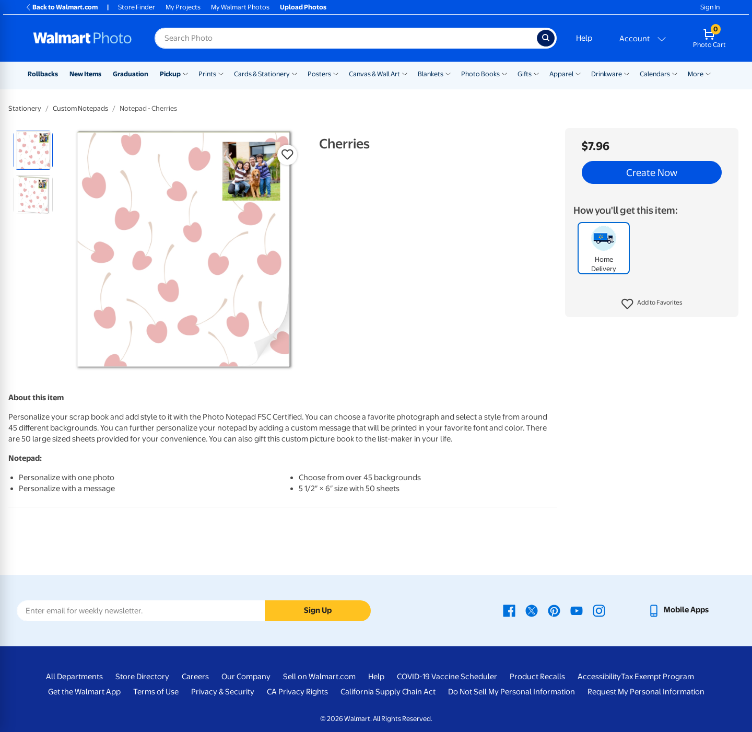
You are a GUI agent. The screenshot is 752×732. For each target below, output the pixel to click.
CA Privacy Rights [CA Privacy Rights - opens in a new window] (297, 691)
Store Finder (136, 7)
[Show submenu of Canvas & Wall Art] (405, 73)
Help (584, 38)
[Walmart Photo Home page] (82, 38)
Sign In (710, 7)
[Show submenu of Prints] (221, 73)
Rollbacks (43, 74)
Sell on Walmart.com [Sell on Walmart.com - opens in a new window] (319, 676)
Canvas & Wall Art (374, 74)
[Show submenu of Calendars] (675, 73)
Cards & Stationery (262, 74)
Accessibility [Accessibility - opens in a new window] (599, 676)
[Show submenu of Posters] (336, 73)
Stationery (24, 108)
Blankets (430, 74)
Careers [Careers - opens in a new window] (195, 676)
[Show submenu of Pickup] (185, 73)
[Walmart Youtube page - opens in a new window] (576, 609)
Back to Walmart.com (61, 7)
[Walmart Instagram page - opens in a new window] (599, 609)
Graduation (130, 74)
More (695, 74)
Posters (319, 74)
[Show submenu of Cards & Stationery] (294, 73)
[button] (652, 304)
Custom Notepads (80, 108)
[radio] (33, 150)
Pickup (170, 74)
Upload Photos (303, 7)
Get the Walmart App (84, 691)
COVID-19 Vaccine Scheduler (447, 676)
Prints (207, 74)
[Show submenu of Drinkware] (627, 73)
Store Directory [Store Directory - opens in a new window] (142, 676)
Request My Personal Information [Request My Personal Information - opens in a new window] (646, 691)
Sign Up (318, 610)
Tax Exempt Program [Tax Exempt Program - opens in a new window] (657, 676)
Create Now (651, 172)
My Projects (183, 7)
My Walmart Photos (240, 7)
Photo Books (480, 74)
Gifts (525, 74)
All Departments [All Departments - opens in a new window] (74, 676)
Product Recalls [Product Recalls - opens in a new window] (537, 676)
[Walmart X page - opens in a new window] (531, 609)
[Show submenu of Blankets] (448, 73)
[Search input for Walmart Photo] (346, 38)
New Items (85, 74)
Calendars (655, 74)
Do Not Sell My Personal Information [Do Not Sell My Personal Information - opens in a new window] (511, 691)
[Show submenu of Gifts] (536, 73)
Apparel (561, 74)
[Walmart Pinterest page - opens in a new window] (554, 609)
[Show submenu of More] (708, 73)
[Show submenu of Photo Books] (504, 73)
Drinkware (606, 74)
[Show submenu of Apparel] (578, 73)
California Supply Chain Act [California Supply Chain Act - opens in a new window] (388, 691)
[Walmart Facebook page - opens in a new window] (509, 609)
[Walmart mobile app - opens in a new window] (678, 609)
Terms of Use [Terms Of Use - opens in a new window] (156, 691)
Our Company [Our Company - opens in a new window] (246, 676)
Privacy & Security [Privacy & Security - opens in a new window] (222, 691)
